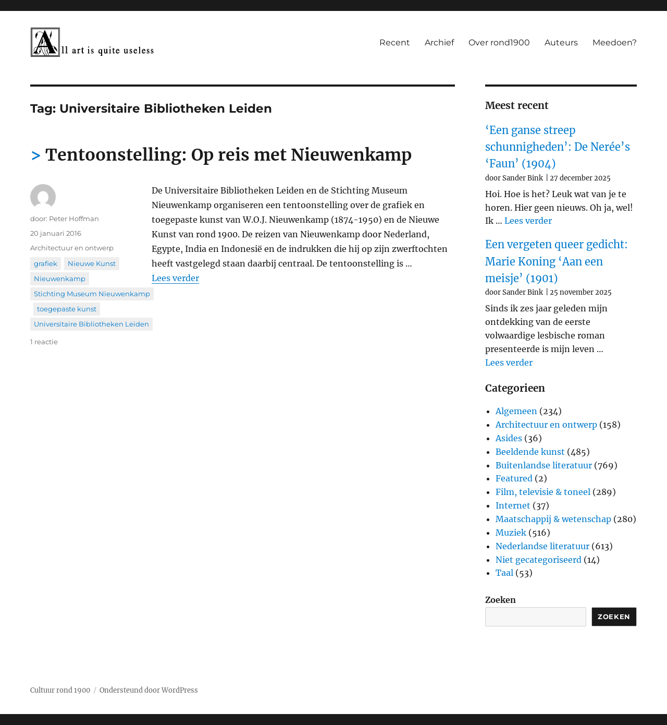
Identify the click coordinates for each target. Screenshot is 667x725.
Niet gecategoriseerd (539, 559)
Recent (394, 42)
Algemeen (516, 411)
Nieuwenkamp (59, 278)
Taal (504, 572)
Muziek (511, 532)
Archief (439, 42)
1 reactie (44, 341)
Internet (513, 505)
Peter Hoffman (74, 218)
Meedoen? (614, 42)
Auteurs (561, 42)
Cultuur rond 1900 (60, 690)
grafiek (45, 263)
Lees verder (175, 278)
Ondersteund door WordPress (149, 690)
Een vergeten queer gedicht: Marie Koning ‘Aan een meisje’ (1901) (556, 261)
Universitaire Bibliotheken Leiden (91, 324)
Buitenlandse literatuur (544, 465)
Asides (509, 438)
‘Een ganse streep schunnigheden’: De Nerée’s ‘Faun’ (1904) (557, 147)
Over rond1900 (499, 42)
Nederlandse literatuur (542, 546)
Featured (514, 478)
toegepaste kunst (66, 309)
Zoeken (500, 600)
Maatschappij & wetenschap (553, 519)
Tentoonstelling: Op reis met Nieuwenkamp (228, 154)
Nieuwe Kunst (92, 263)
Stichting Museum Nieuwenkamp (92, 293)
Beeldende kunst (530, 451)
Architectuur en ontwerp (72, 248)
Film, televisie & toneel (543, 492)
